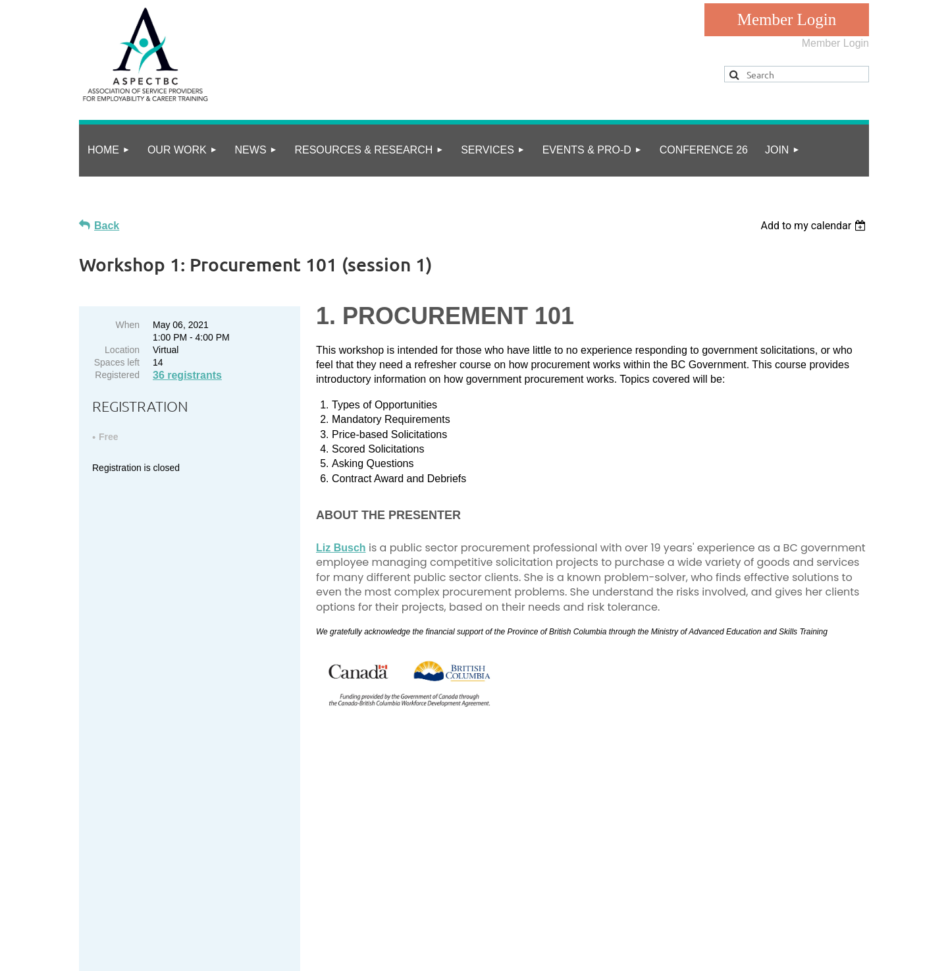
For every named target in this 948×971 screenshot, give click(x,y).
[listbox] (814, 225)
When (127, 324)
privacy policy (137, 909)
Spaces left (117, 362)
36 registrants (187, 375)
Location (122, 350)
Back (106, 225)
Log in (786, 19)
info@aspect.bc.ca (173, 845)
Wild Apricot (732, 953)
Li (341, 547)
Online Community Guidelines (241, 909)
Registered (117, 375)
